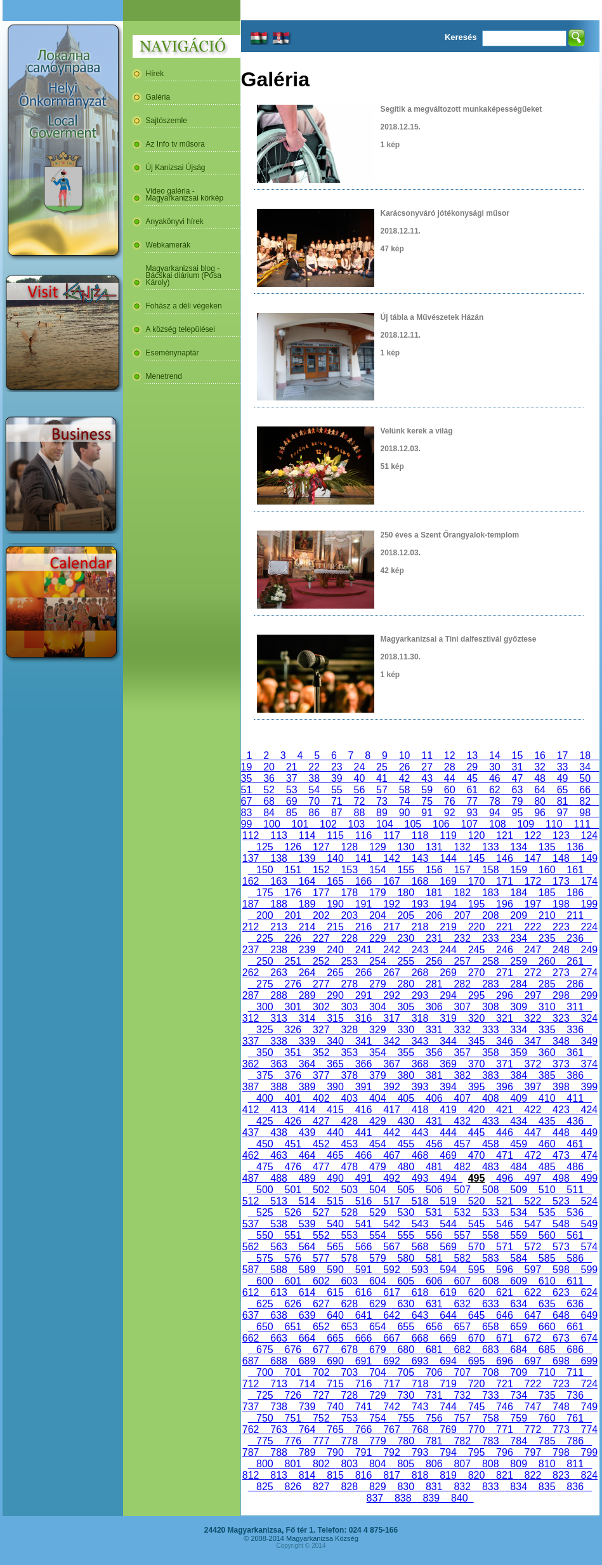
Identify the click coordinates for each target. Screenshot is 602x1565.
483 (490, 1166)
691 (363, 1361)
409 (518, 1098)
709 (518, 1372)
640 (335, 1315)
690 (335, 1361)
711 (575, 1372)
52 (269, 789)
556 (434, 1235)
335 (547, 1029)
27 (427, 767)
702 (321, 1372)
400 (264, 1098)
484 (518, 1166)
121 (504, 835)
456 (434, 1144)
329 (377, 1029)
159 (518, 869)
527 (321, 1212)
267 (391, 972)
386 (575, 1075)
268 (420, 972)
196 (504, 904)
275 (264, 984)
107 (469, 824)
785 (547, 1441)
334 (518, 1029)
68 (269, 801)
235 (547, 938)
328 (349, 1029)
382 (462, 1075)
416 (363, 1109)
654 (377, 1326)
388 (278, 1086)
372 (533, 1064)
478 (349, 1166)
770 (476, 1429)
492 (391, 1178)
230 (406, 938)
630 (406, 1303)
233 (490, 938)
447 (533, 1132)
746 (504, 1406)
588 (278, 1269)
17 (562, 755)
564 (307, 1246)
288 (278, 995)
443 (420, 1132)
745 (476, 1406)
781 (434, 1441)
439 (307, 1132)
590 (335, 1269)
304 (377, 1006)
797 (533, 1452)
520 (476, 1201)
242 (391, 949)
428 (349, 1121)
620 (476, 1292)
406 (434, 1098)
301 (293, 1006)
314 (307, 1018)
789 (307, 1452)
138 (278, 858)
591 (363, 1269)
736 (575, 1395)
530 (406, 1212)
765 (335, 1429)
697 (533, 1361)
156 (434, 869)
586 (575, 1258)
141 (363, 858)
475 (264, 1166)
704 (377, 1372)
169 (448, 881)
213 (278, 926)
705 (406, 1372)
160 (547, 869)
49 (562, 778)
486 (575, 1166)
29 (472, 767)
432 (462, 1121)
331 (434, 1029)
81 (562, 801)
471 (504, 1155)
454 (377, 1144)
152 (321, 869)
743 (420, 1406)
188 (278, 904)
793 (420, 1452)
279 (377, 984)
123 (561, 835)
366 (363, 1064)
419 (448, 1109)
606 (434, 1281)
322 (533, 1018)
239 (307, 949)
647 (533, 1315)
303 (349, 1006)
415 (335, 1109)
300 (264, 1006)
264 (307, 972)
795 (476, 1452)
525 (264, 1212)
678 (349, 1349)
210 (547, 915)
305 (406, 1006)
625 (264, 1303)
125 (264, 847)
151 (293, 869)
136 (575, 847)
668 (420, 1338)
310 (547, 1006)
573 (561, 1246)
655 (406, 1326)
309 (518, 1006)
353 (349, 1052)
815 (335, 1475)
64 (539, 789)
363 (278, 1064)
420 (476, 1109)
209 (518, 915)
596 (504, 1269)
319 (448, 1018)
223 (561, 926)
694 (448, 1361)
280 (406, 984)
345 (476, 1041)
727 (321, 1395)
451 (293, 1144)
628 (349, 1303)
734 (518, 1395)
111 (582, 824)
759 (518, 1418)
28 (449, 767)
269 (448, 972)
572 (533, 1246)
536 (575, 1212)
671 (504, 1338)
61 (472, 789)
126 (293, 847)
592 (391, 1269)
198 (561, 904)
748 (561, 1406)
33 (562, 767)
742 (391, 1406)
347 (533, 1041)
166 (363, 881)
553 (349, 1235)
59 (427, 789)
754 (377, 1418)
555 (406, 1235)
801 (293, 1463)
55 (336, 789)
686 (575, 1349)
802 (321, 1463)
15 (517, 755)
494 (448, 1178)
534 (518, 1212)
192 (391, 904)
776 (293, 1441)
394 (448, 1086)
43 (427, 778)
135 (547, 847)
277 (321, 984)
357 (462, 1052)
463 (278, 1155)
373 (561, 1064)
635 (547, 1303)
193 (420, 904)
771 (504, 1429)
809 (518, 1463)
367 (391, 1064)
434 (518, 1121)
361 (575, 1052)
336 (575, 1029)
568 (420, 1246)
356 (434, 1052)
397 (533, 1086)
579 (377, 1258)
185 (547, 892)
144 (448, 858)
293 (420, 995)
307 (462, 1006)
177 (321, 892)
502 (321, 1189)
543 (420, 1223)
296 (504, 995)
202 (321, 915)
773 (561, 1429)
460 (547, 1144)
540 (335, 1223)
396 (504, 1086)
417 (391, 1109)
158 (490, 869)
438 (278, 1132)
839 (431, 1498)
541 (363, 1223)
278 (349, 984)
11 (427, 755)
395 (476, 1086)
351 (293, 1052)
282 (462, 984)
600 (264, 1281)
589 (307, 1269)
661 (575, 1326)
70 (314, 801)
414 (307, 1109)
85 (291, 812)
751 (293, 1418)
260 (547, 961)
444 (448, 1132)
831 (434, 1486)
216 (363, 926)
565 (335, 1246)
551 (293, 1235)
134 (518, 847)
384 (518, 1075)
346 (504, 1041)
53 (291, 789)
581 (434, 1258)
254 (377, 961)
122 (533, 835)
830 (406, 1486)
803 (349, 1463)
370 (476, 1064)
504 (377, 1189)
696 (504, 1361)
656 (434, 1326)
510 (547, 1189)
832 (462, 1486)
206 (434, 915)
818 (420, 1475)
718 (420, 1383)
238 (278, 949)
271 (504, 972)
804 (377, 1463)
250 (264, 961)
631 (434, 1303)
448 (561, 1132)
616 (363, 1292)
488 (278, 1178)
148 (561, 858)
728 (349, 1395)
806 (434, 1463)
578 (349, 1258)
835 (547, 1486)
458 (490, 1144)
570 (476, 1246)
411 (575, 1098)
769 (448, 1429)
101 (300, 824)
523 (561, 1201)
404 (377, 1098)
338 (278, 1041)
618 (420, 1292)
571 (504, 1246)
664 (307, 1338)
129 (377, 847)
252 (321, 961)
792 (391, 1452)
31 (517, 767)
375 (264, 1075)
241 (363, 949)
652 (321, 1326)
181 (434, 892)
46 (494, 778)
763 (278, 1429)
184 (518, 892)
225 (264, 938)
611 (575, 1281)
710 (547, 1372)
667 (391, 1338)
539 (307, 1223)
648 (561, 1315)
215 (335, 926)
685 (547, 1349)
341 (363, 1041)
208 (490, 915)
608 (490, 1281)
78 (494, 801)
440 (335, 1132)
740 (335, 1406)
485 (547, 1166)
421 (504, 1109)
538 (278, 1223)
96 (539, 812)
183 (490, 892)
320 (476, 1018)
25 (381, 767)
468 (420, 1155)
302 (321, 1006)
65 (562, 789)
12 (449, 755)
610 (547, 1281)
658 (490, 1326)
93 (472, 812)
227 (321, 938)
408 (490, 1098)
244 (448, 949)
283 (490, 984)
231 (434, 938)
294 (448, 995)
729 (377, 1395)
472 (533, 1155)
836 (575, 1486)
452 (321, 1144)
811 (575, 1463)
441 (363, 1132)
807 (462, 1463)
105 (413, 824)
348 (561, 1041)
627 (321, 1303)
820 (476, 1475)
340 (335, 1041)
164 (307, 881)
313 (278, 1018)
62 (494, 789)
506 (434, 1189)
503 (349, 1189)
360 (547, 1052)
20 (269, 767)
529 (377, 1212)
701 (293, 1372)
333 (490, 1029)
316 (363, 1018)
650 (264, 1326)
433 (490, 1121)
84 (269, 812)
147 (533, 858)
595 (476, 1269)
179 (377, 892)
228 (349, 938)
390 (335, 1086)
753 (349, 1418)
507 (462, 1189)
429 (377, 1121)
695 (476, 1361)
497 (533, 1178)
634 (518, 1303)
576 (293, 1258)
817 (391, 1475)
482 (462, 1166)
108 (497, 824)
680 (406, 1349)
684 (518, 1349)
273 (561, 972)
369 (448, 1064)
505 (406, 1189)
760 (547, 1418)
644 (448, 1315)
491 (363, 1178)
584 (518, 1258)
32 (539, 767)
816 (363, 1475)
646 (504, 1315)
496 (504, 1178)
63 (517, 789)
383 (490, 1075)
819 (448, 1475)
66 (584, 789)
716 (363, 1383)
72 (359, 801)
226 (293, 938)
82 (584, 801)
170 (476, 881)
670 (476, 1338)
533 (490, 1212)
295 (476, 995)
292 (391, 995)
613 (278, 1292)
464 (307, 1155)
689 (307, 1361)
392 (391, 1086)
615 (335, 1292)
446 (504, 1132)
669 (448, 1338)
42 (404, 778)
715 (335, 1383)
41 (381, 778)
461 (575, 1144)
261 (575, 961)
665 (335, 1338)
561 (575, 1235)
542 (391, 1223)
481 (434, 1166)
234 (518, 938)
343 (420, 1041)
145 (476, 858)
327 (321, 1029)
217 (391, 926)
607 (462, 1281)
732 (462, 1395)
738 (278, 1406)
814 (307, 1475)
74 (404, 801)
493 (420, 1178)
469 (448, 1155)
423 (561, 1109)
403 (349, 1098)
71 (336, 801)
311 (575, 1006)
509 (518, 1189)
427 (321, 1121)
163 (278, 881)
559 (518, 1235)
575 (264, 1258)
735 (547, 1395)
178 (349, 892)
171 (504, 881)
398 (561, 1086)
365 (335, 1064)
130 (406, 847)
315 (335, 1018)
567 (391, 1246)
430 (406, 1121)
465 (335, 1155)
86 (314, 812)
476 (293, 1166)
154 (377, 869)
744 (448, 1406)
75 (427, 801)
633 (490, 1303)
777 (321, 1441)
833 (490, 1486)
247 (533, 949)
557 (462, 1235)
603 (349, 1281)
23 (336, 767)
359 (518, 1052)
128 (349, 847)
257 (462, 961)
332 (462, 1029)
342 (391, 1041)
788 (278, 1452)
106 (441, 824)
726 (293, 1395)
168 (420, 881)
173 (561, 881)
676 (293, 1349)
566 (363, 1246)
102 (328, 824)
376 (293, 1075)
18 (584, 755)
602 (321, 1281)
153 (349, 869)
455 (406, 1144)
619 (448, 1292)
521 (504, 1201)
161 (575, 869)
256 (434, 961)
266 (363, 972)
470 (476, 1155)
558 (490, 1235)
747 (533, 1406)
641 (363, 1315)
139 (307, 858)
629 (377, 1303)
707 (462, 1372)
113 (278, 835)
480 (406, 1166)
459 (518, 1144)
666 (363, 1338)
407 (462, 1098)
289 (307, 995)
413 (278, 1109)
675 (264, 1349)
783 (490, 1441)
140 (335, 858)
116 (363, 835)
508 (490, 1189)
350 (264, 1052)
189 (307, 904)
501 (293, 1189)
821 (504, 1475)
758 (490, 1418)
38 (314, 778)
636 (575, 1303)
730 (406, 1395)
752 (321, 1418)
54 (314, 789)
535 (547, 1212)
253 (349, 961)
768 (420, 1429)
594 (448, 1269)
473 (561, 1155)
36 (269, 778)
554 (377, 1235)
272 (533, 972)
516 (363, 1201)
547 (533, 1223)
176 (293, 892)
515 (335, 1201)
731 (434, 1395)
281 (434, 984)
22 (314, 767)
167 (391, 881)
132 (462, 847)
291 (363, 995)
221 (504, 926)
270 (476, 972)
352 (321, 1052)
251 (293, 961)
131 (434, 847)
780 (406, 1441)
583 (490, 1258)
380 (406, 1075)
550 (264, 1235)
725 (264, 1395)
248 (561, 949)
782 (462, 1441)
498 (561, 1178)
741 (363, 1406)
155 (406, 869)
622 (533, 1292)
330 (406, 1029)
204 (377, 915)
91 (427, 812)
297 (533, 995)
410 (547, 1098)
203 (349, 915)
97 (562, 812)
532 (462, 1212)
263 (278, 972)
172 (533, 881)
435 (547, 1121)
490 (335, 1178)
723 (561, 1383)
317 (391, 1018)
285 (547, 984)
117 (391, 835)
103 (356, 824)
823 (561, 1475)
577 (321, 1258)
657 (462, 1326)
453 (349, 1144)
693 (420, 1361)
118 (420, 835)
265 (335, 972)
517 (391, 1201)
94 (494, 812)
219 (448, 926)
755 (406, 1418)
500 (264, 1189)
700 (264, 1372)
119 (448, 835)
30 (494, 767)
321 (504, 1018)
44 (449, 778)
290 (335, 995)
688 (278, 1361)
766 (363, 1429)
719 (448, 1383)
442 (391, 1132)
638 (278, 1315)
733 (490, 1395)
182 (462, 892)
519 (448, 1201)
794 (448, 1452)
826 (293, 1486)
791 (363, 1452)
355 (406, 1052)
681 (434, 1349)
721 (504, 1383)
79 (517, 801)
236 (575, 938)
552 (321, 1235)
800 (264, 1463)
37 (291, 778)
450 (264, 1144)
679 (377, 1349)
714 (307, 1383)
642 (391, 1315)
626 (293, 1303)
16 (539, 755)
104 (384, 824)
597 (533, 1269)
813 (278, 1475)
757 (462, 1418)
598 (561, 1269)
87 (336, 812)
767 (391, 1429)
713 (278, 1383)
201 (293, 915)
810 (547, 1463)
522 (533, 1201)
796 (504, 1452)
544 (448, 1223)
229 (377, 938)
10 (404, 755)
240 (335, 949)
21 (291, 767)
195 (476, 904)
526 (293, 1212)
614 (307, 1292)
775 (264, 1441)
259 (518, 961)
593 (420, 1269)
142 (391, 858)
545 (476, 1223)
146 (504, 858)
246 (504, 949)
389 (307, 1086)
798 (561, 1452)
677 (321, 1349)
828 (349, 1486)
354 (377, 1052)
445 (476, 1132)
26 (404, 767)
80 (539, 801)
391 (363, 1086)
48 (539, 778)
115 (335, 835)
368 (420, 1064)
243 (420, 949)
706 (434, 1372)
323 (561, 1018)
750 (264, 1418)
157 (462, 869)
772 (533, 1429)
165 (335, 881)
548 (561, 1223)
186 (575, 892)
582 (462, 1258)
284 (518, 984)
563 (278, 1246)
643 (420, 1315)
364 (307, 1064)
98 (584, 812)
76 (449, 801)
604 (377, 1281)
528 (349, 1212)
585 (547, 1258)
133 (490, 847)
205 (406, 915)
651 (293, 1326)
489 (307, 1178)
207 (462, 915)
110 (554, 824)
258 (490, 961)
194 (448, 904)
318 (420, 1018)
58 (404, 789)
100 (271, 824)
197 (533, 904)
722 (533, 1383)
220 (476, 926)
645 (476, 1315)
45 (472, 778)
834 (518, 1486)
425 (264, 1121)
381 (434, 1075)
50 (584, 778)
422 (533, 1109)
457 (462, 1144)
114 (307, 835)
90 (404, 812)
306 (434, 1006)
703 (349, 1372)
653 (349, 1326)
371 (504, 1064)
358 (490, 1052)
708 (490, 1372)
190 (335, 904)
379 (377, 1075)
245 (476, 949)
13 (472, 755)
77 (472, 801)
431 (434, 1121)
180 (406, 892)
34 (584, 767)
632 (462, 1303)
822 (533, 1475)
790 (335, 1452)
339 (307, 1041)
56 (359, 789)
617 (391, 1292)
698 (561, 1361)
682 (462, 1349)
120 (476, 835)
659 (518, 1326)
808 (490, 1463)
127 (321, 847)
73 (381, 801)
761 (575, 1418)
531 (434, 1212)
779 (377, 1441)
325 (264, 1029)
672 (533, 1338)
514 (307, 1201)
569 (448, 1246)
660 (547, 1326)
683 (490, 1349)
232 (462, 938)
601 (293, 1281)
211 (575, 915)
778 (349, 1441)
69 (291, 801)
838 (403, 1498)
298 (561, 995)
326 (293, 1029)
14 (494, 755)
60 (449, 789)
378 (349, 1075)
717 (391, 1383)
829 (377, 1486)
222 (533, 926)
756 (434, 1418)
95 (517, 812)
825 (264, 1486)
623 (561, 1292)
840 (459, 1498)
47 (517, 778)
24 (359, 767)
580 (406, 1258)
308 (490, 1006)
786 (575, 1441)
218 (420, 926)
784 (518, 1441)
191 (363, 904)
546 (504, 1223)
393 (420, 1086)
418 (420, 1109)
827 (321, 1486)
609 (518, 1281)
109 (526, 824)
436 (575, 1121)
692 (391, 1361)
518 (420, 1201)
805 (406, 1463)
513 (278, 1201)
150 (264, 869)
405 (406, 1098)
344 (448, 1041)
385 (547, 1075)
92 (449, 812)
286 (575, 984)
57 (381, 789)
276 (293, 984)
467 (391, 1155)
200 (264, 915)
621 (504, 1292)
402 (321, 1098)
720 (476, 1383)
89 (381, 812)
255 (406, 961)
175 (264, 892)
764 (307, 1429)
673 (561, 1338)
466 (363, 1155)
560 (547, 1235)
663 (278, 1338)
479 (377, 1166)
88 (359, 812)
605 (406, 1281)
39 (336, 778)
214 (307, 926)
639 (307, 1315)
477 (321, 1166)
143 (420, 858)
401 (293, 1098)
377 (321, 1075)
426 (293, 1121)
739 (307, 1406)
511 (575, 1189)
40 (359, 778)
